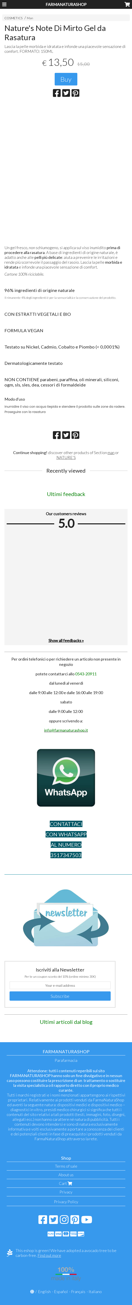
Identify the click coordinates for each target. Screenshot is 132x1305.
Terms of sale (66, 1166)
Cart (66, 1183)
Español (61, 1291)
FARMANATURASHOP (66, 4)
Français (78, 1291)
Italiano (95, 1291)
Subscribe (60, 996)
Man (30, 18)
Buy (66, 79)
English (44, 1291)
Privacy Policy (66, 1201)
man (111, 452)
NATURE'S (66, 457)
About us (66, 1174)
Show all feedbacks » (66, 640)
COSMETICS (13, 18)
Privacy (66, 1191)
